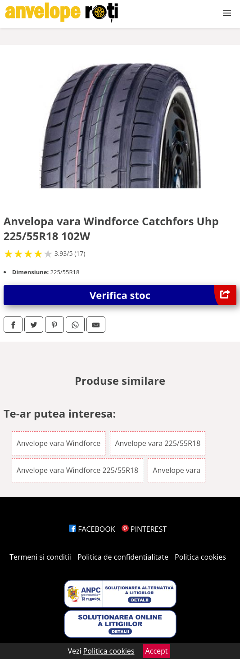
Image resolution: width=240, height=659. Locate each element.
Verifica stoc (163, 295)
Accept (156, 651)
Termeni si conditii (40, 557)
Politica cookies (200, 557)
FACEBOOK (92, 529)
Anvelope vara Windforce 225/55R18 (78, 470)
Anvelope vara (176, 470)
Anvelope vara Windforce (59, 443)
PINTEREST (144, 529)
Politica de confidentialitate (122, 557)
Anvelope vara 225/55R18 (157, 443)
